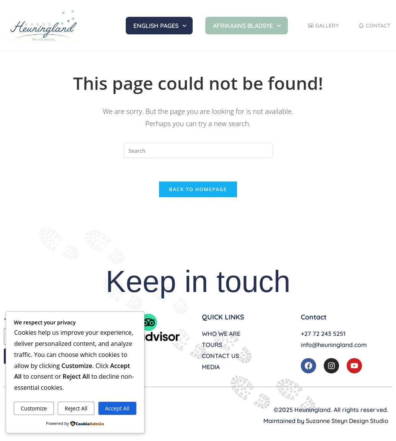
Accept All (117, 408)
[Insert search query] (198, 150)
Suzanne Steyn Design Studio (347, 421)
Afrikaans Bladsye (247, 26)
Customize (34, 408)
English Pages (160, 26)
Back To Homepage (198, 189)
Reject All (76, 408)
